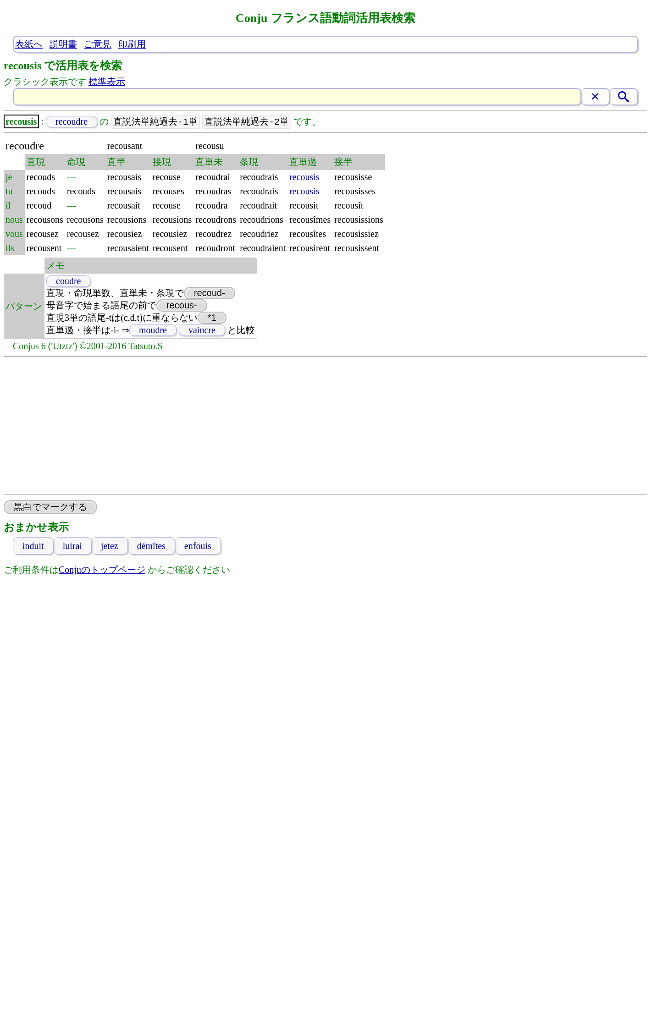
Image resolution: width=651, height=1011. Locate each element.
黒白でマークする (50, 507)
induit (33, 546)
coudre (68, 281)
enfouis (197, 546)
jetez (109, 546)
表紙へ (29, 44)
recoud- (209, 293)
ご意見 (97, 44)
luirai (72, 546)
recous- (181, 306)
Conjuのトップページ (102, 570)
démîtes (151, 546)
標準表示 (106, 82)
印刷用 (132, 44)
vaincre (201, 330)
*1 (212, 318)
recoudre (71, 122)
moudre (153, 330)
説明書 (63, 44)
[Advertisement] (325, 426)
